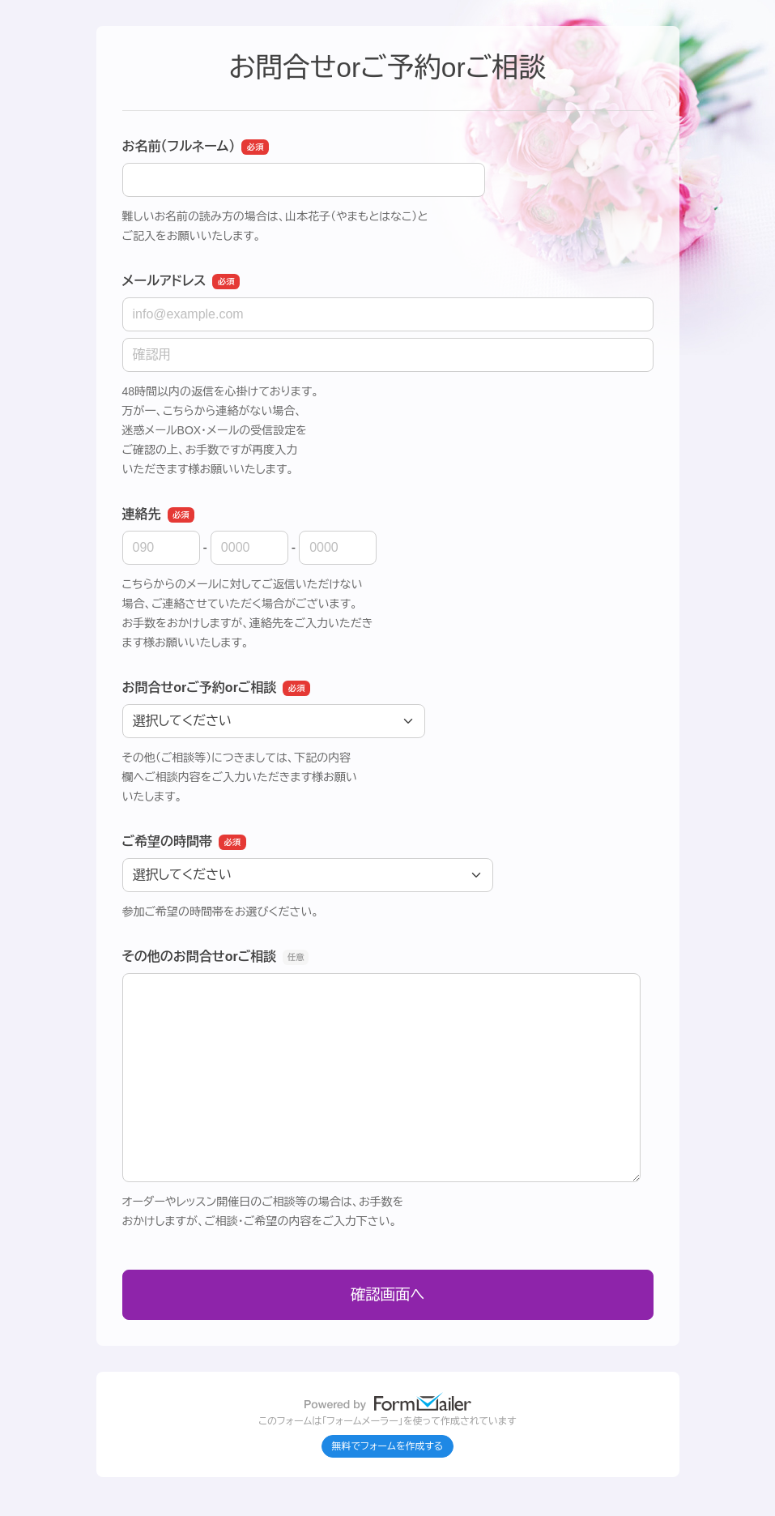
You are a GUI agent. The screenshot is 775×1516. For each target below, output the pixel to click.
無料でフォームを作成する (388, 1446)
